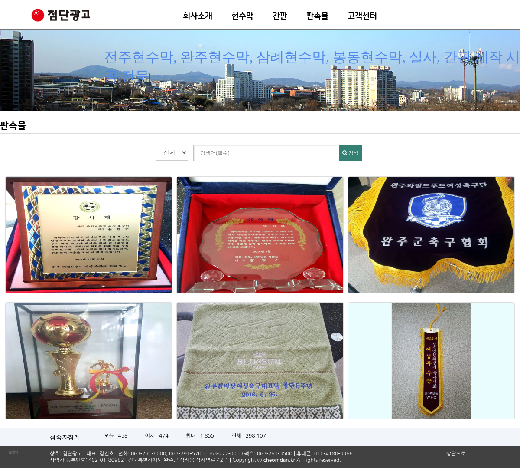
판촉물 (317, 16)
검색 (350, 153)
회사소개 (197, 16)
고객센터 (362, 16)
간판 (280, 16)
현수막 (242, 16)
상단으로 (456, 453)
